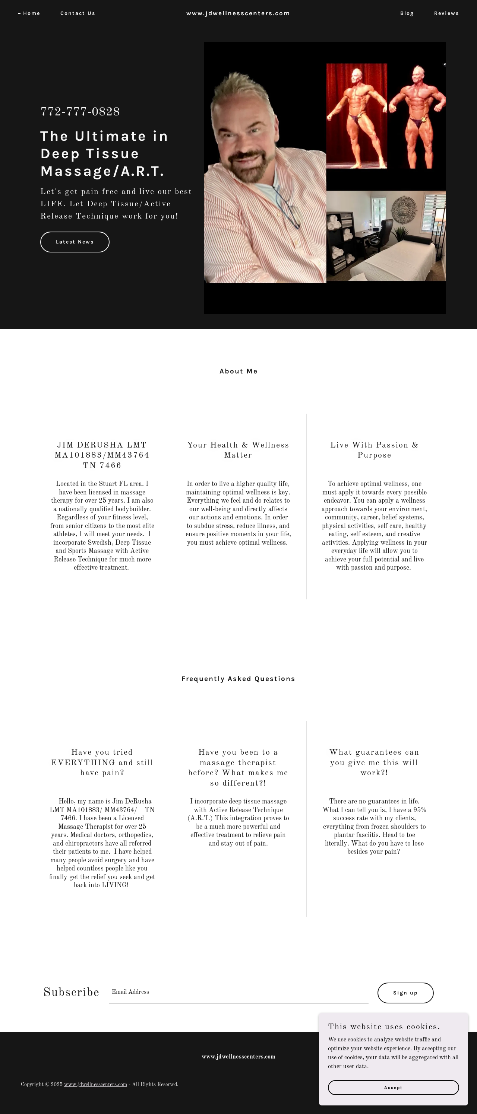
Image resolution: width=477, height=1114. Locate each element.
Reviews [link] (446, 13)
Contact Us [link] (77, 13)
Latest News (75, 242)
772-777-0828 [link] (80, 112)
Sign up (405, 993)
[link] (238, 14)
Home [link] (31, 13)
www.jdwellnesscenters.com (95, 1084)
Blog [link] (407, 13)
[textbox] (239, 993)
